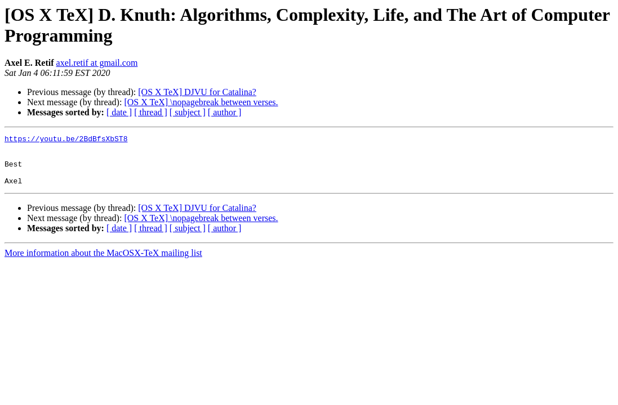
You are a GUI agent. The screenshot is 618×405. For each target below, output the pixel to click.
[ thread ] (150, 112)
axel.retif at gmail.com (97, 63)
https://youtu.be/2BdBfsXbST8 (66, 140)
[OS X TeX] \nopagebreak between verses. (201, 102)
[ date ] (119, 112)
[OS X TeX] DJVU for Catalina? (197, 92)
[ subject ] (188, 112)
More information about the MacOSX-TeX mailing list (103, 263)
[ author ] (225, 112)
